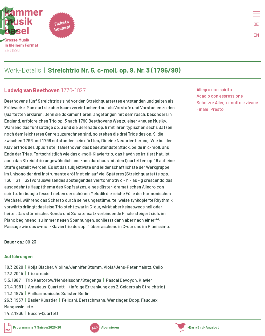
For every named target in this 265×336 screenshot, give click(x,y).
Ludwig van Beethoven (32, 90)
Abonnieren (104, 327)
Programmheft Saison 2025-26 (32, 327)
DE (256, 24)
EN (256, 34)
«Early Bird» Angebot (197, 327)
